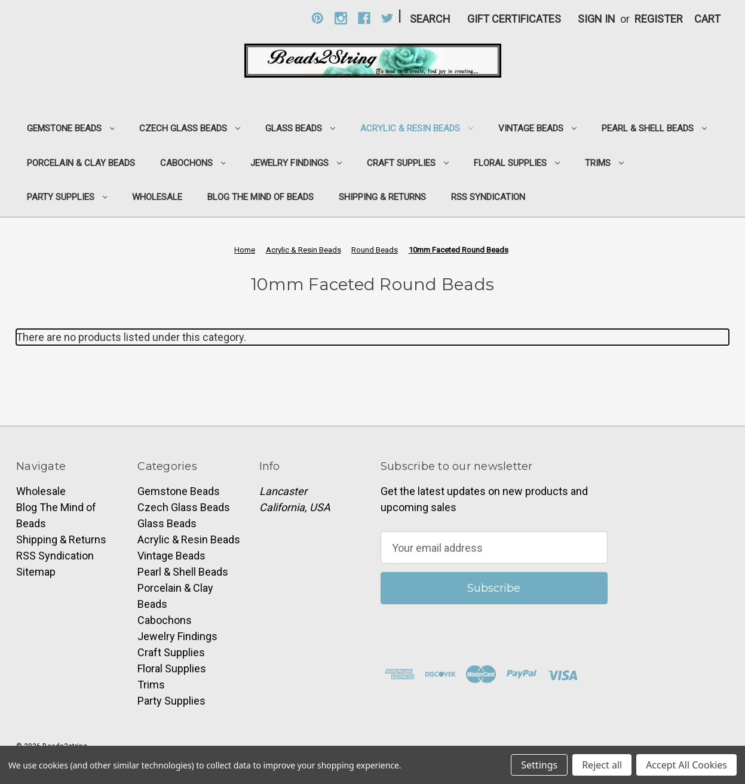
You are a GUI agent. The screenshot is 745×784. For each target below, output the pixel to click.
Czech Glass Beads (189, 128)
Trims (604, 163)
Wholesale (157, 197)
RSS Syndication (488, 197)
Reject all (602, 764)
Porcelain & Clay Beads (81, 163)
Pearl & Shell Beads (654, 128)
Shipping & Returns (382, 197)
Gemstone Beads (71, 128)
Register (658, 19)
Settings (539, 764)
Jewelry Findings (296, 163)
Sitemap (36, 571)
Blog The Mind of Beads (260, 197)
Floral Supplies (517, 163)
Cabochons (193, 163)
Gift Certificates (514, 19)
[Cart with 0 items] (707, 19)
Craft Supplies (408, 163)
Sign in (596, 19)
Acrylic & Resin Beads (416, 128)
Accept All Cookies (686, 764)
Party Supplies (67, 197)
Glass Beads (300, 128)
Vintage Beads (537, 128)
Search (430, 19)
